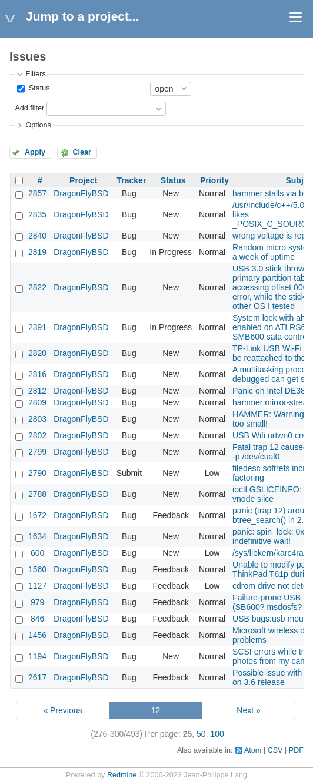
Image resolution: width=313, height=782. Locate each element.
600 (37, 553)
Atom (252, 750)
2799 (37, 452)
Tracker (131, 180)
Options (38, 125)
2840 (37, 235)
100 (217, 734)
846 (37, 618)
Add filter (29, 108)
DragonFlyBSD (81, 193)
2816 (37, 374)
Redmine (121, 775)
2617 (37, 677)
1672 (37, 515)
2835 (37, 214)
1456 (37, 635)
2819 (37, 252)
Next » (248, 710)
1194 (37, 656)
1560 (37, 569)
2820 (37, 353)
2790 (37, 473)
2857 (37, 193)
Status (37, 88)
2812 (37, 390)
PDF (296, 750)
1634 (37, 536)
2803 (37, 419)
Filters (35, 74)
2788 (37, 494)
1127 (37, 585)
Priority (214, 180)
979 (37, 602)
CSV (275, 750)
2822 (37, 287)
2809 (37, 402)
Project (83, 180)
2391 (37, 327)
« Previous (62, 710)
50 (201, 734)
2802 (37, 435)
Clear (81, 152)
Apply (35, 152)
